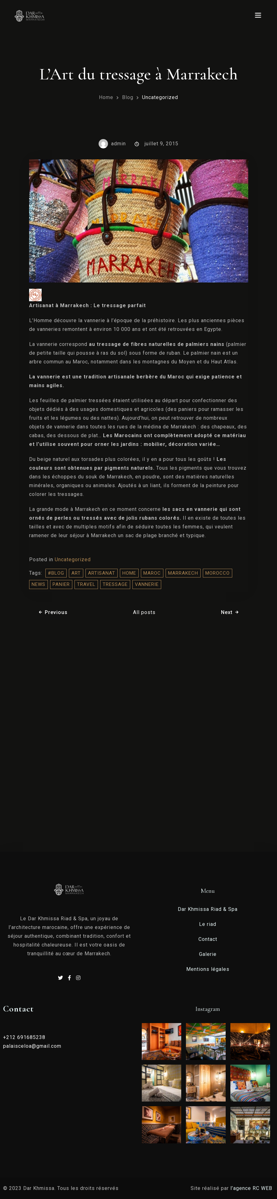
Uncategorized (160, 97)
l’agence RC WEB (252, 1188)
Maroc (152, 573)
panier (61, 584)
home (129, 573)
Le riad (207, 924)
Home (106, 97)
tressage (115, 584)
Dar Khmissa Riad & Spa (208, 909)
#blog (56, 573)
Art (76, 573)
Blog (127, 97)
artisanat (101, 573)
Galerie (208, 954)
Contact (207, 939)
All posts (144, 612)
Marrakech (183, 573)
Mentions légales (207, 969)
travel (86, 584)
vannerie (147, 584)
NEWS (38, 584)
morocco (217, 573)
